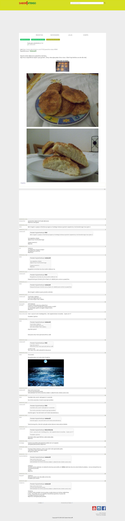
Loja (70, 35)
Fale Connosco (102, 512)
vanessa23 (32, 44)
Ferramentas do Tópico (66, 502)
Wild (20, 227)
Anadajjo (21, 443)
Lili (20, 248)
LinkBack (40, 502)
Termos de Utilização (101, 515)
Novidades (54, 35)
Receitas (39, 35)
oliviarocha (22, 221)
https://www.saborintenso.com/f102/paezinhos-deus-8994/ (40, 49)
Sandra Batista (23, 456)
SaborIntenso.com (25, 39)
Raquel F (21, 475)
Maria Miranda (23, 313)
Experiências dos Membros (38, 39)
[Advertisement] (62, 19)
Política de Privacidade (101, 514)
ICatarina (21, 483)
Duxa (20, 449)
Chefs (85, 35)
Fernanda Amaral (21, 304)
